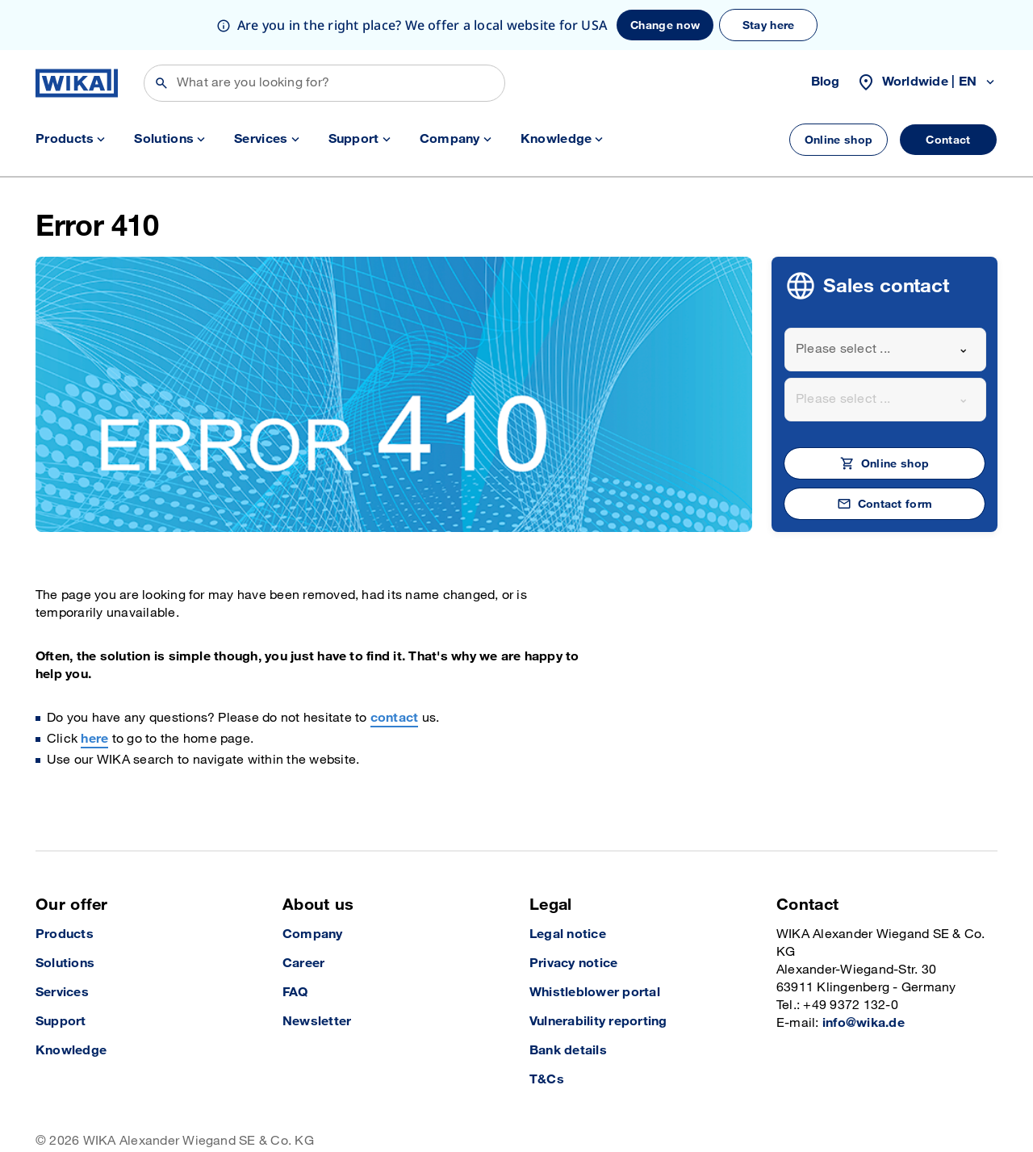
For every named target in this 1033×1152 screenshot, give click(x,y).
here (94, 689)
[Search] (324, 33)
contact (394, 668)
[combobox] (885, 299)
